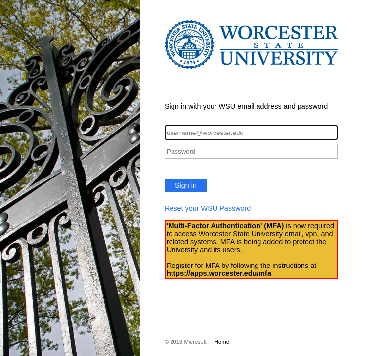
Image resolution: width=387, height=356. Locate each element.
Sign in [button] (186, 185)
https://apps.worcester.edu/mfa (219, 273)
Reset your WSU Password (208, 208)
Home (222, 342)
